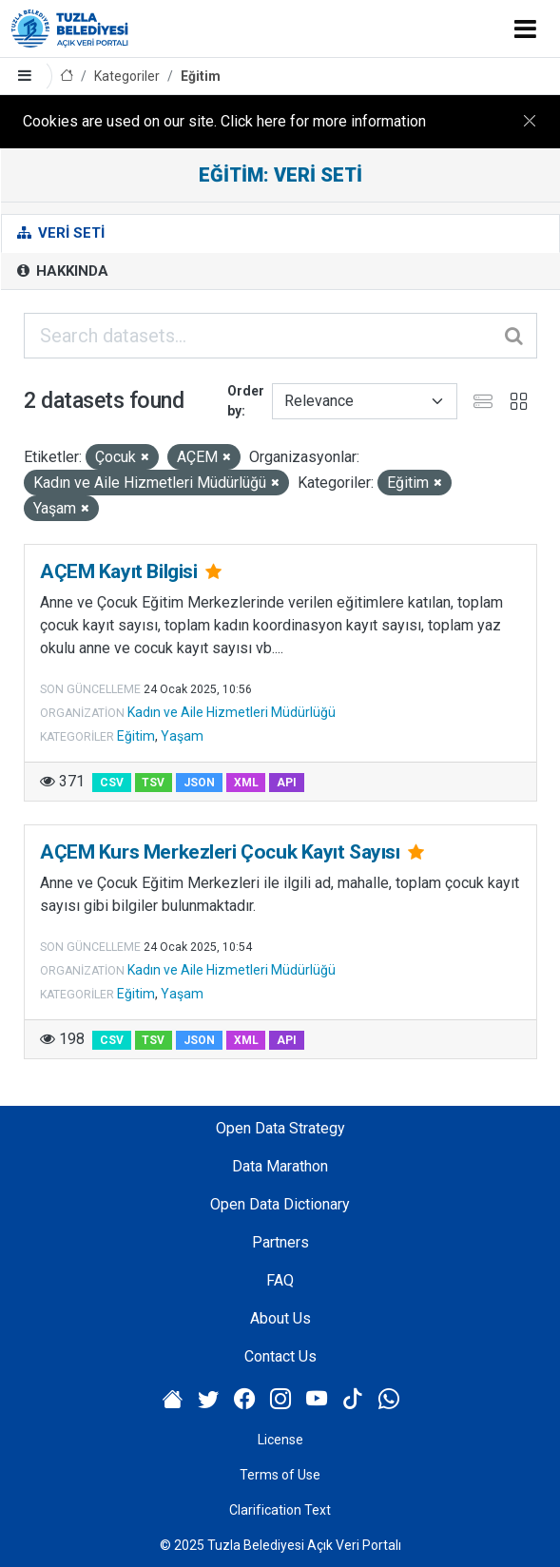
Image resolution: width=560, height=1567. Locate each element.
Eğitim (201, 76)
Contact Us (280, 1356)
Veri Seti (61, 233)
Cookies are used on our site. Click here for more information (224, 121)
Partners (280, 1242)
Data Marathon (280, 1166)
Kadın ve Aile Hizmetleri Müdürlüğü (231, 712)
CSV (112, 782)
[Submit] (515, 335)
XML (246, 782)
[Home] (66, 76)
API (287, 782)
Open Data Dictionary (280, 1204)
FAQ (280, 1280)
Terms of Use (280, 1474)
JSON (199, 782)
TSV (153, 782)
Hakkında (62, 271)
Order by (245, 400)
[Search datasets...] (280, 335)
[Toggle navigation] (525, 28)
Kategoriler (127, 76)
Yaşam (182, 736)
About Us (280, 1318)
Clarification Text (280, 1510)
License (280, 1439)
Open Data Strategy (280, 1128)
